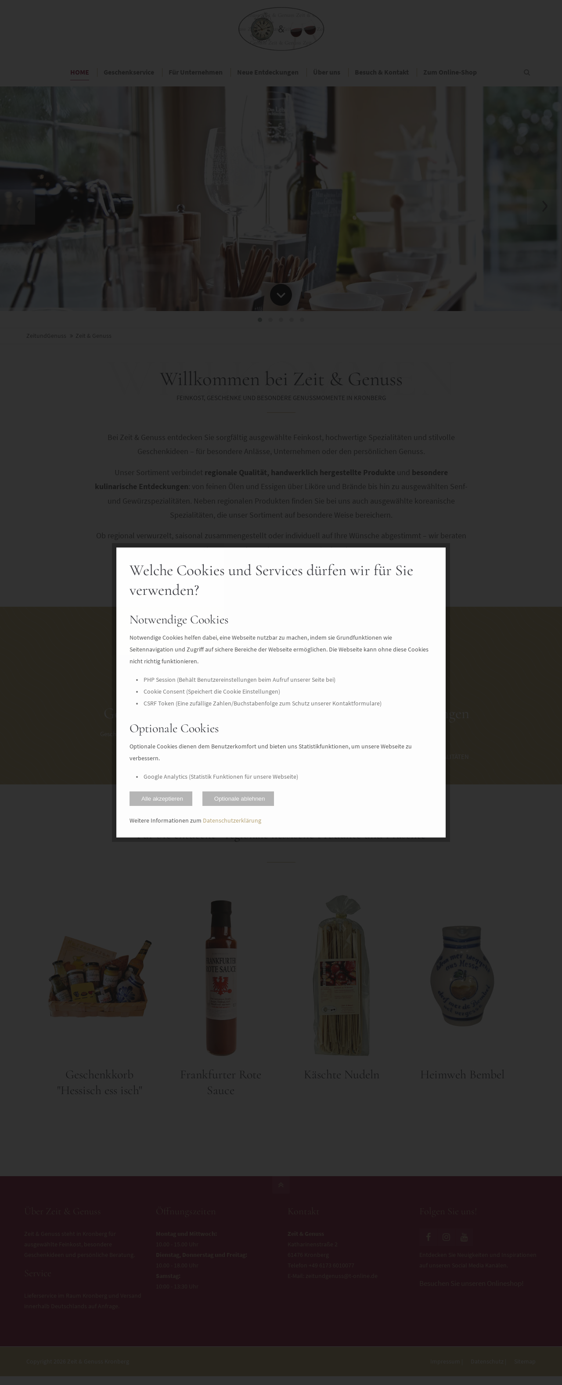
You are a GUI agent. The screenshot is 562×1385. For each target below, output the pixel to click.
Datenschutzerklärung (232, 820)
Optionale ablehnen (239, 798)
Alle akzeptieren (162, 798)
